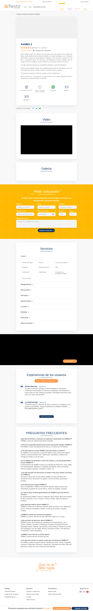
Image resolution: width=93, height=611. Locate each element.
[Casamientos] (77, 6)
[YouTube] (87, 591)
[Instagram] (80, 591)
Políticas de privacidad (32, 594)
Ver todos (46, 608)
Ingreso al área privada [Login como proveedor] (54, 594)
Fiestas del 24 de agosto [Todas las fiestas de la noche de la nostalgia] (11, 594)
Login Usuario (84, 1)
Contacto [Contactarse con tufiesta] (28, 597)
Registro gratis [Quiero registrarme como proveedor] (52, 591)
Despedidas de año (39, 7)
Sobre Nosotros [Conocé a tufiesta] (30, 599)
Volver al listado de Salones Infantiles (28, 14)
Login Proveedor (47, 1)
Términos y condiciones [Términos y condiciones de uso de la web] (33, 591)
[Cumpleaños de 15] (70, 6)
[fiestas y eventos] (85, 6)
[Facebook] (84, 591)
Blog (30, 7)
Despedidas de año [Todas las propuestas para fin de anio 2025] (10, 597)
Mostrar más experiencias (46, 416)
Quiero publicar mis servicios (24, 1)
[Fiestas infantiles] (62, 6)
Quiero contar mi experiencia (45, 381)
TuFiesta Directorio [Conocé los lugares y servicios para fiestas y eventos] (10, 591)
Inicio (25, 7)
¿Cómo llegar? (69, 361)
